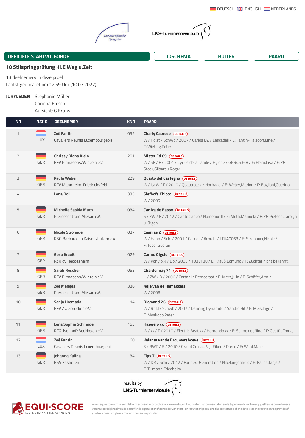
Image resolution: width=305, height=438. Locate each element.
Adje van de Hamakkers (165, 286)
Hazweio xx (163, 324)
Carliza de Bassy (167, 209)
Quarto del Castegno (171, 178)
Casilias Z (161, 232)
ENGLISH (253, 9)
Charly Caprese (166, 133)
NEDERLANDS (283, 9)
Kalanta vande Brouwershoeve (180, 340)
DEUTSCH (225, 9)
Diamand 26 (164, 302)
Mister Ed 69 (164, 156)
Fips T (158, 355)
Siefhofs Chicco (166, 194)
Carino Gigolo (165, 254)
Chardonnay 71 (166, 270)
